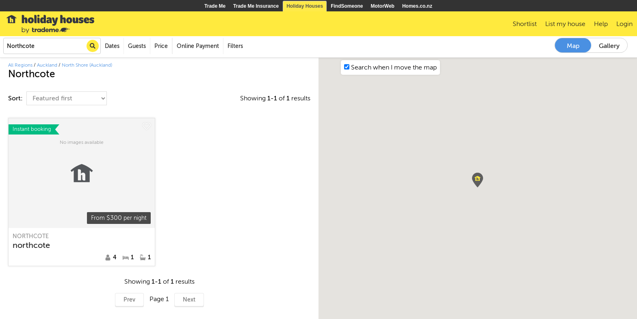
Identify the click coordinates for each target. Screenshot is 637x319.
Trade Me (214, 6)
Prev (129, 300)
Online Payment (198, 46)
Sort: (16, 98)
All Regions (20, 65)
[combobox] (52, 46)
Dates (112, 46)
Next (189, 300)
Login (624, 24)
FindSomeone (347, 6)
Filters (235, 46)
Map (573, 46)
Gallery (609, 46)
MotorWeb (382, 6)
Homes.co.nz (417, 6)
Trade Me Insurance (256, 6)
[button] (477, 180)
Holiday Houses (304, 6)
